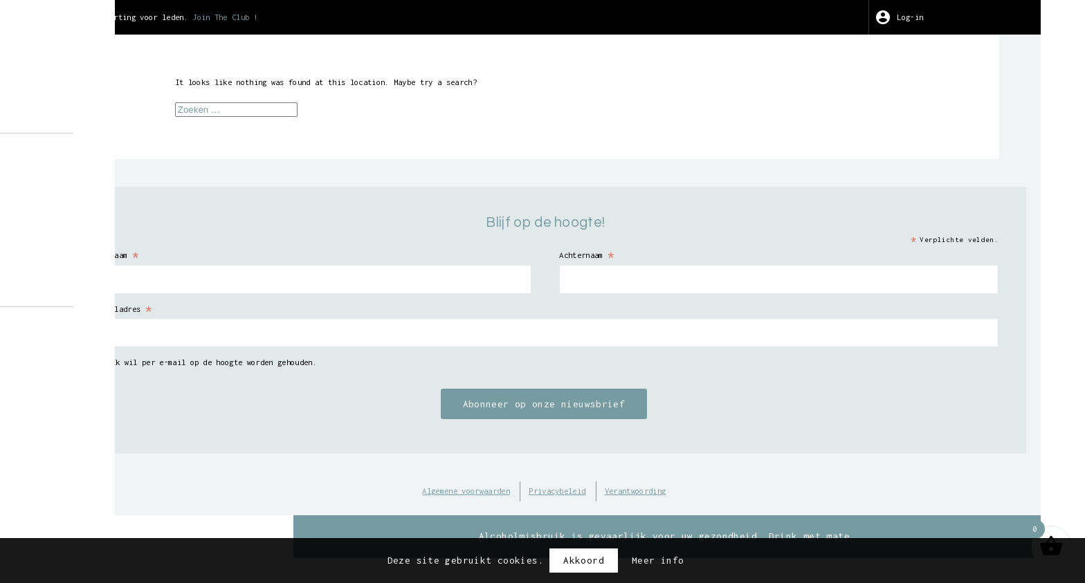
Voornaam (393, 261)
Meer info (658, 560)
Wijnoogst (112, 215)
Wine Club (112, 253)
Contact (106, 293)
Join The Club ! (512, 17)
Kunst (100, 234)
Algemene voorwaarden (567, 501)
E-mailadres (401, 316)
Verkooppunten (123, 273)
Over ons (109, 156)
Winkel (103, 176)
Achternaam (717, 261)
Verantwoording (781, 501)
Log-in (955, 17)
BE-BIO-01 (105, 453)
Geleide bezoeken (132, 195)
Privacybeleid (683, 501)
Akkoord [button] (583, 560)
